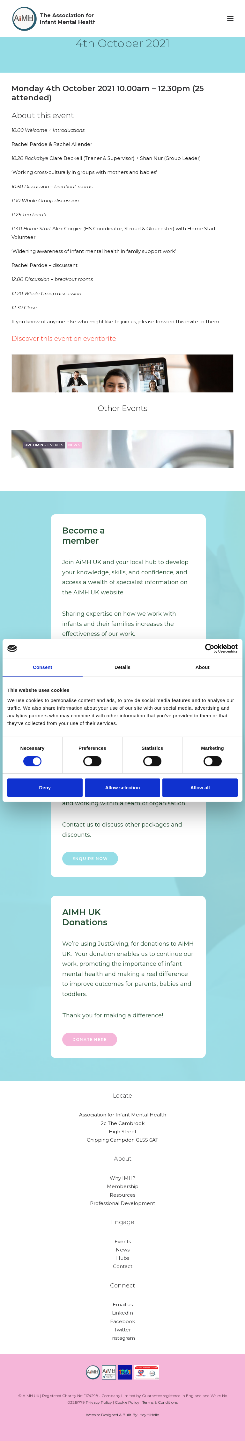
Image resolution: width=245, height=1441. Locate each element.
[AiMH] (53, 18)
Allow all (200, 787)
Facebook (122, 1321)
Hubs (122, 1258)
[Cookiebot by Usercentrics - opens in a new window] (210, 648)
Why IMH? (122, 1178)
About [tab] (203, 667)
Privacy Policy (99, 1402)
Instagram (122, 1338)
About (122, 1158)
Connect (122, 1285)
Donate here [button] (89, 1039)
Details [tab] (122, 667)
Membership (122, 1186)
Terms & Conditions (160, 1402)
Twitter (122, 1330)
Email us (123, 1304)
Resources (122, 1195)
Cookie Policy (127, 1402)
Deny (45, 787)
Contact (122, 1266)
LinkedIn (122, 1313)
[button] (230, 18)
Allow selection (122, 787)
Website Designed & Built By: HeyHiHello (122, 1414)
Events (123, 1241)
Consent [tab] (42, 667)
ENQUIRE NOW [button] (90, 858)
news (74, 445)
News (123, 1250)
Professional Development (122, 1203)
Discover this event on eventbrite (63, 338)
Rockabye (37, 158)
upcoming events (44, 445)
